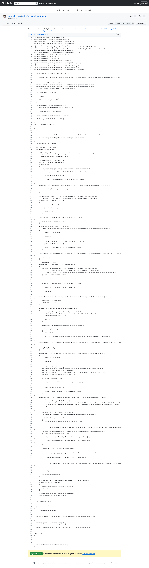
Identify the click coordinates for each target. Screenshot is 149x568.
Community (71, 563)
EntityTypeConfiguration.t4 (33, 16)
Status (65, 563)
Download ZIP (141, 23)
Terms (49, 563)
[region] (74, 292)
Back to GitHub (51, 3)
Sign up (144, 3)
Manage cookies (90, 563)
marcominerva (13, 16)
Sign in (136, 3)
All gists (41, 3)
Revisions (17, 23)
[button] (132, 23)
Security (60, 563)
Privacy (54, 563)
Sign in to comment (88, 554)
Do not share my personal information (106, 563)
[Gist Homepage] (7, 3)
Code (6, 23)
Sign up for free (36, 554)
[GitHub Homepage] (33, 563)
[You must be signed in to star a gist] (133, 16)
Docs (77, 563)
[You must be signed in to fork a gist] (142, 16)
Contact (82, 563)
